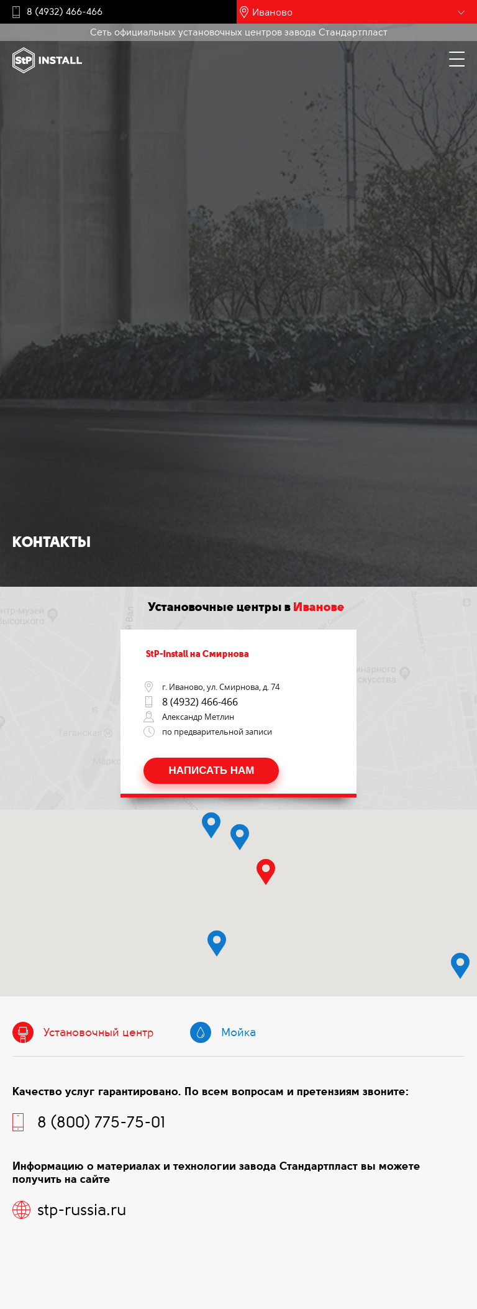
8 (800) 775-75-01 (101, 1122)
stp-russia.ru (81, 1210)
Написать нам (211, 770)
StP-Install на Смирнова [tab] (192, 653)
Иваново (272, 12)
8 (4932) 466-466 (64, 11)
